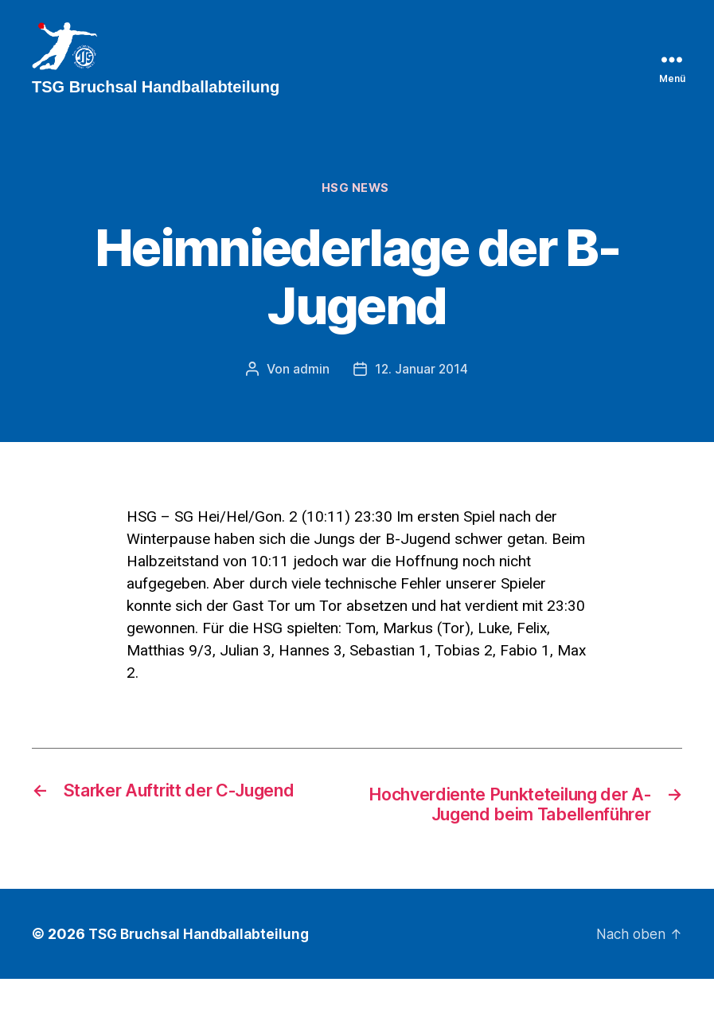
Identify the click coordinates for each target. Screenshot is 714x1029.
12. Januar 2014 (422, 395)
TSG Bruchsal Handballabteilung (203, 984)
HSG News (356, 213)
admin (310, 395)
